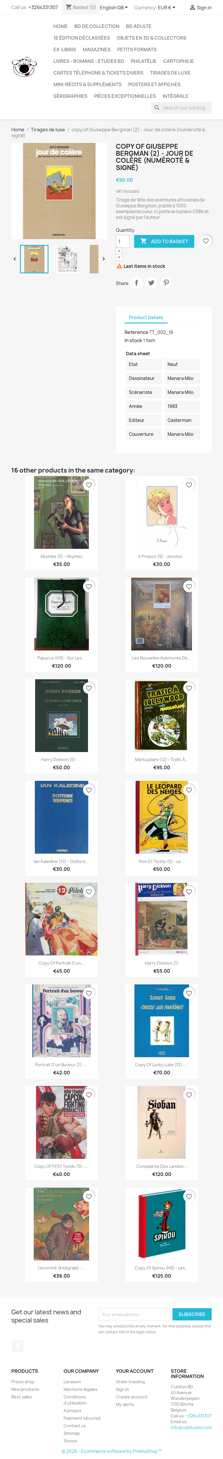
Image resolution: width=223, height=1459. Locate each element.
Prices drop (22, 1381)
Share (136, 283)
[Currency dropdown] (167, 7)
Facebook (18, 1346)
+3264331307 (43, 7)
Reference (136, 332)
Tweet (151, 283)
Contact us (75, 1425)
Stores (70, 1441)
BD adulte (139, 26)
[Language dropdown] (115, 7)
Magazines (97, 49)
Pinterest (166, 283)
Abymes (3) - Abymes (61, 556)
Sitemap (72, 1433)
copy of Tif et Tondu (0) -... (62, 1166)
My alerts (125, 1404)
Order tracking (130, 1381)
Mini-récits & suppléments (87, 84)
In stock (133, 340)
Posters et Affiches (154, 84)
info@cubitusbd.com (191, 1427)
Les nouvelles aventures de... (161, 658)
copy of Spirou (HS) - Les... (161, 1268)
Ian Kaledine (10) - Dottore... (61, 861)
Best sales (21, 1397)
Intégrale (175, 96)
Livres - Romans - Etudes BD (88, 61)
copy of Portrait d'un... (61, 963)
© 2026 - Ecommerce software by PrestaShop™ (112, 1451)
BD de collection (96, 26)
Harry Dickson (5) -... (61, 759)
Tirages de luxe (170, 73)
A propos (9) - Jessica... (161, 556)
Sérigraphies (70, 96)
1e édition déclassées (81, 38)
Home (60, 26)
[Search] (181, 108)
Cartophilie (178, 61)
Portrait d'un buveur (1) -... (61, 1064)
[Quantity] (123, 241)
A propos (73, 1410)
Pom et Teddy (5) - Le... (161, 861)
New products (25, 1389)
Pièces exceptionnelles (125, 96)
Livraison (72, 1381)
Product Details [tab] (146, 317)
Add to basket (164, 241)
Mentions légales (81, 1389)
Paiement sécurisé (82, 1418)
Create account (132, 1397)
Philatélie (144, 61)
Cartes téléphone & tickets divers (98, 73)
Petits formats (137, 49)
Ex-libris (64, 49)
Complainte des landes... (161, 1166)
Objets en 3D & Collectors (151, 38)
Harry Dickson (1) (162, 963)
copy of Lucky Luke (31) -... (161, 1064)
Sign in (122, 1389)
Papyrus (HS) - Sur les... (61, 658)
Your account (135, 1371)
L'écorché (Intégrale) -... (61, 1268)
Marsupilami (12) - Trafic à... (161, 759)
